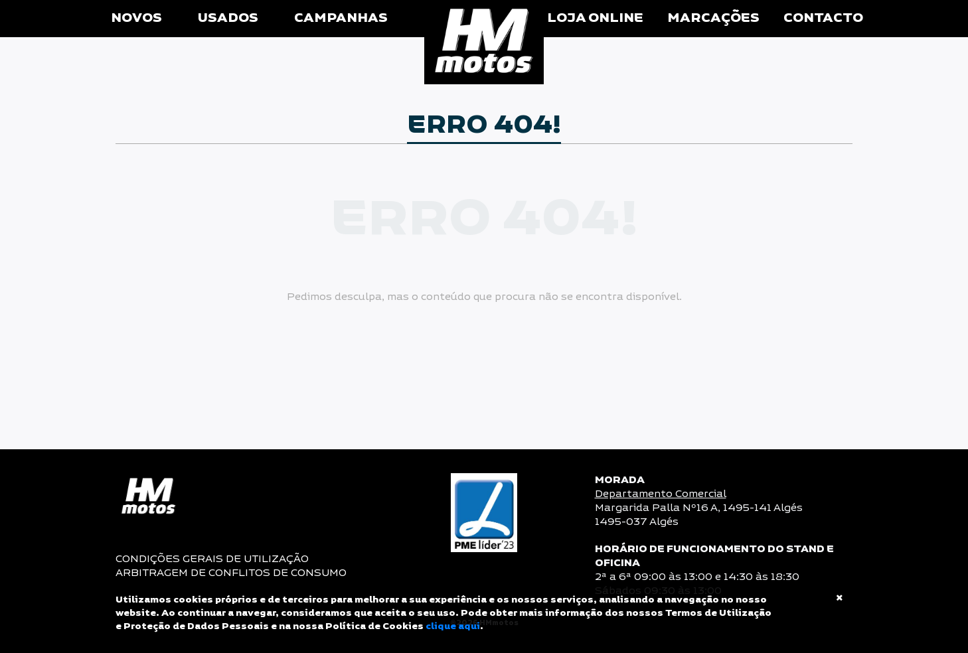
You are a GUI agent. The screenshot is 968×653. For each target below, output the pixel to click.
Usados (228, 18)
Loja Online (595, 18)
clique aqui (453, 626)
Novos (136, 18)
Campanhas (341, 18)
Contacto (823, 18)
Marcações (713, 18)
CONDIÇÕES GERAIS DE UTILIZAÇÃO (212, 559)
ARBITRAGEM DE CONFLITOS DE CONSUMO (231, 573)
